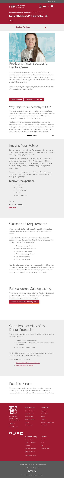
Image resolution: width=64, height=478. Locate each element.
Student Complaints (41, 464)
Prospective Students (30, 411)
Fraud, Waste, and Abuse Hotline (26, 464)
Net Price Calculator (27, 467)
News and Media (29, 425)
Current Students (29, 413)
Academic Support (29, 440)
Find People (44, 425)
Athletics (43, 416)
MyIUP (42, 440)
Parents (27, 422)
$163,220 (12, 207)
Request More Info (34, 99)
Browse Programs (27, 12)
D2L (42, 445)
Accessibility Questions (30, 455)
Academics (13, 12)
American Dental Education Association (28, 363)
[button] (52, 6)
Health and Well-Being (30, 442)
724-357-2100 (16, 420)
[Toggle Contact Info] (32, 135)
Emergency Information (30, 448)
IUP (10, 12)
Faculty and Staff (29, 416)
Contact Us (12, 423)
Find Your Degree (19, 12)
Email (42, 442)
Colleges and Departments (47, 422)
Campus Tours (44, 413)
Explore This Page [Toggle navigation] (23, 27)
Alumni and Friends (29, 419)
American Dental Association (24, 365)
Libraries (43, 419)
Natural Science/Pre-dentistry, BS (23, 302)
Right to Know (38, 467)
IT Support (27, 445)
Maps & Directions (13, 426)
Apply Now (16, 99)
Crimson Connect (45, 448)
